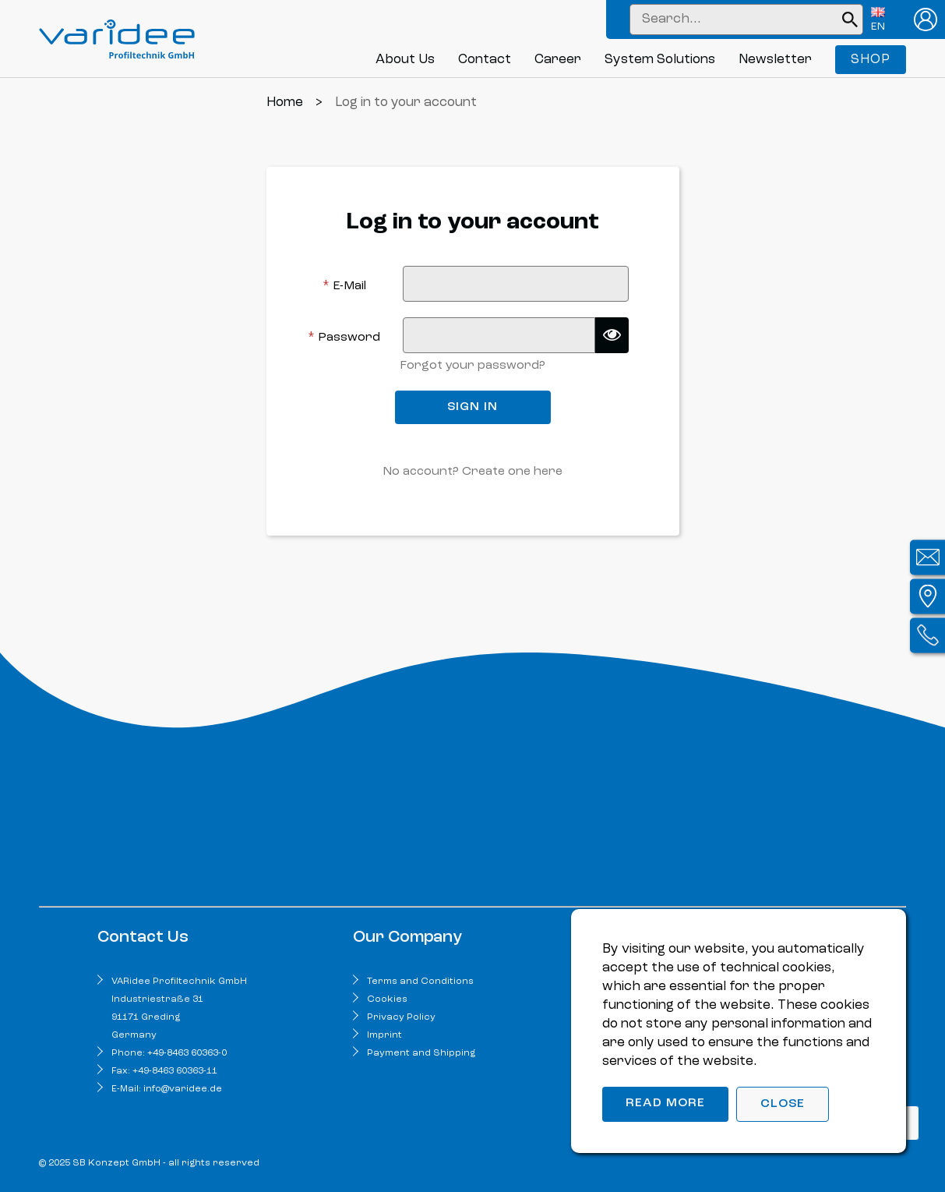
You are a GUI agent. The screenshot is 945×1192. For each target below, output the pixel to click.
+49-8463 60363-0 (187, 1053)
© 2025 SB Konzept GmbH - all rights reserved (149, 1163)
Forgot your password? (472, 365)
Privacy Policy (401, 1017)
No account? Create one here (472, 471)
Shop (870, 59)
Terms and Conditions (420, 981)
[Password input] (499, 335)
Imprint (384, 1035)
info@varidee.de (182, 1089)
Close (782, 1104)
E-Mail (344, 285)
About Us (405, 59)
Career (557, 59)
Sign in (472, 407)
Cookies (387, 999)
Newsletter (775, 59)
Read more (665, 1103)
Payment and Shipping (421, 1053)
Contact (484, 59)
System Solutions (660, 59)
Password (344, 337)
